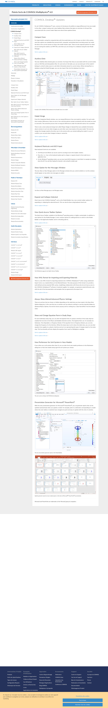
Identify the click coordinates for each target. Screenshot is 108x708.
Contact (81, 1)
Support (74, 1)
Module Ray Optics (15, 137)
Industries (47, 5)
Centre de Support (76, 674)
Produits (35, 5)
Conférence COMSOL (61, 684)
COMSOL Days (59, 677)
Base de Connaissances (77, 680)
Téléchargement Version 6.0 (86, 12)
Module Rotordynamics (17, 168)
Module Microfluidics (16, 186)
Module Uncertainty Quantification (19, 237)
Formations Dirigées (44, 677)
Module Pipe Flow (15, 194)
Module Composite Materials (18, 162)
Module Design (14, 272)
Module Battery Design (16, 211)
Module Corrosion (15, 219)
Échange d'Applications (45, 683)
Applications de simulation (30, 690)
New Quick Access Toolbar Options (20, 50)
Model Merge (17, 38)
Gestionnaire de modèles (17, 26)
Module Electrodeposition (17, 216)
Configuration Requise (13, 683)
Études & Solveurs (15, 78)
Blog (79, 5)
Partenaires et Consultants (78, 683)
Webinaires (58, 674)
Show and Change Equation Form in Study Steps (21, 62)
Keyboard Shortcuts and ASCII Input (21, 40)
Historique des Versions (13, 685)
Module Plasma (15, 140)
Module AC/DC (15, 130)
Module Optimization (16, 229)
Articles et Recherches (29, 684)
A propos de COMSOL (93, 674)
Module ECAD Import (16, 275)
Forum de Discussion (45, 680)
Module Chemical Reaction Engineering (17, 207)
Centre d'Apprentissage (94, 5)
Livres (25, 687)
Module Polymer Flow (16, 183)
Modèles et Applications (30, 676)
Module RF (13, 132)
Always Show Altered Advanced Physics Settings (20, 58)
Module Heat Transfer (16, 199)
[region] (54, 700)
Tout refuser (82, 700)
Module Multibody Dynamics (18, 165)
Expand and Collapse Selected (21, 47)
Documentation (75, 685)
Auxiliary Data (17, 36)
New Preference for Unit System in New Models (20, 66)
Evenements (69, 5)
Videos (57, 5)
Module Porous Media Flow (18, 188)
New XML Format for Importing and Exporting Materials (20, 54)
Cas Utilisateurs (27, 682)
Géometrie (13, 73)
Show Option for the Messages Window (19, 44)
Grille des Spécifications (14, 677)
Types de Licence (12, 680)
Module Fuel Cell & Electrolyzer (18, 213)
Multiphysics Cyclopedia (46, 688)
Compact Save (17, 33)
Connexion (97, 1)
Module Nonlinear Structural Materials (18, 154)
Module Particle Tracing (16, 232)
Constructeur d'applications (18, 29)
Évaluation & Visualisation (17, 81)
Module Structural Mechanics (18, 151)
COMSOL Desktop (16, 31)
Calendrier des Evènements (59, 680)
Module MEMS (14, 170)
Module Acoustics (15, 173)
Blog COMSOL (43, 685)
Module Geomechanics (16, 157)
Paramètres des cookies (82, 696)
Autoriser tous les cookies (82, 704)
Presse (89, 680)
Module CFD (14, 181)
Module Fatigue (15, 160)
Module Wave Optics (16, 135)
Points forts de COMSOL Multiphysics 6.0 (32, 12)
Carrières (89, 677)
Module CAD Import (16, 250)
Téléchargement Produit (77, 688)
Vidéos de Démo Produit (30, 679)
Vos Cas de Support (76, 677)
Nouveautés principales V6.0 (19, 19)
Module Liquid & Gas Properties (19, 234)
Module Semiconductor (17, 143)
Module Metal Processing (17, 196)
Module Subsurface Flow (17, 191)
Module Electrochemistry (17, 221)
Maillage (13, 75)
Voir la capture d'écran (41, 52)
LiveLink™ (16, 245)
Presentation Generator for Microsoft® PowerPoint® (20, 69)
